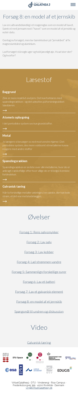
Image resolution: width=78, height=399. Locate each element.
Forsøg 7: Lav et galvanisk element (39, 291)
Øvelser (39, 217)
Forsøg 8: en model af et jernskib (39, 301)
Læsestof (39, 79)
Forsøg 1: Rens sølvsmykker (39, 232)
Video (54, 327)
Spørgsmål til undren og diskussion (39, 311)
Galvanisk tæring (39, 342)
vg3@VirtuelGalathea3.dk (39, 388)
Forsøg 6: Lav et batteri (39, 281)
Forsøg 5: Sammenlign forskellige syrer (39, 271)
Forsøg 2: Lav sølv (39, 242)
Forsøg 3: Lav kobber (39, 252)
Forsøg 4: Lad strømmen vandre (39, 261)
